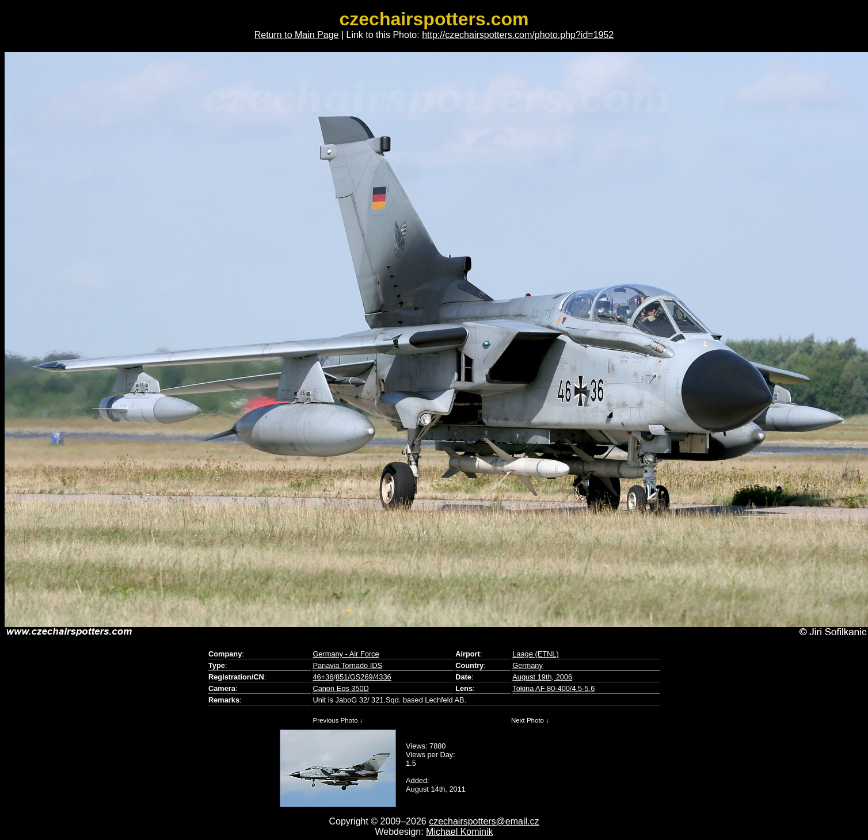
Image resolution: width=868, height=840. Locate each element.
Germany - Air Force (346, 654)
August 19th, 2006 (542, 677)
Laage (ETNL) (535, 654)
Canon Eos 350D (340, 688)
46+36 (323, 677)
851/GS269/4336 (363, 677)
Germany (527, 665)
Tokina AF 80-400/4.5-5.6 (553, 688)
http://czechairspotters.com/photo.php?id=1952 (518, 35)
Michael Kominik (459, 832)
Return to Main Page (296, 35)
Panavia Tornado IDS (347, 665)
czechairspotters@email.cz (484, 821)
